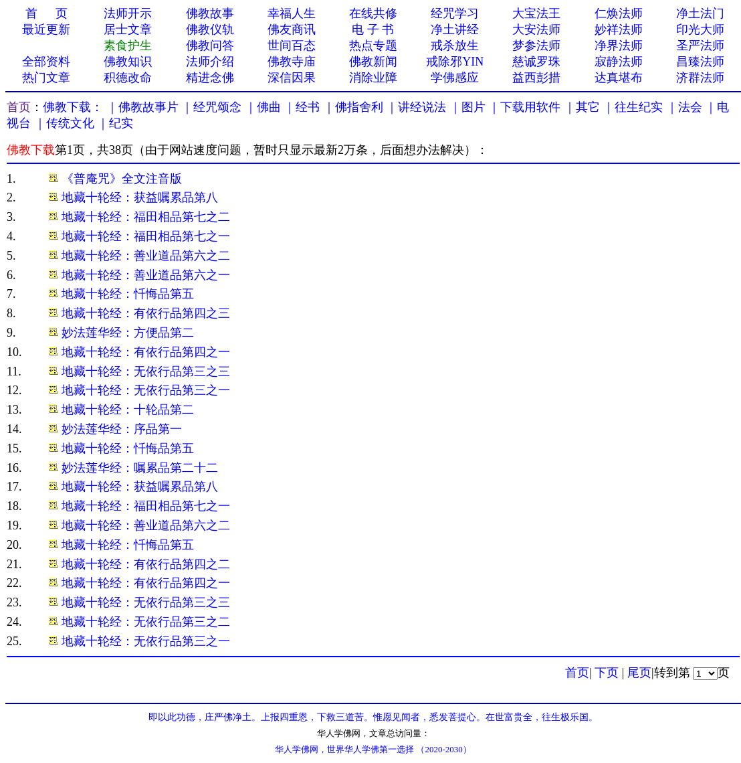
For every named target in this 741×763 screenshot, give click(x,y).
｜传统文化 (64, 123)
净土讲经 (455, 29)
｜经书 (302, 107)
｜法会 (684, 107)
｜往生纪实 (633, 107)
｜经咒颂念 (211, 107)
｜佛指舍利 (353, 107)
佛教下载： (73, 107)
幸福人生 (292, 13)
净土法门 (700, 13)
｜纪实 (115, 123)
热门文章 (46, 77)
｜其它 (582, 107)
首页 (19, 107)
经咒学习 (455, 13)
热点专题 (373, 45)
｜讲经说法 (416, 107)
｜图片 (467, 107)
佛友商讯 (292, 29)
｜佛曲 (263, 107)
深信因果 (292, 77)
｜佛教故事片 (142, 107)
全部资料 (46, 61)
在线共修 (373, 13)
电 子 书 (373, 29)
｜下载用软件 (524, 107)
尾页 (639, 672)
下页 (607, 672)
